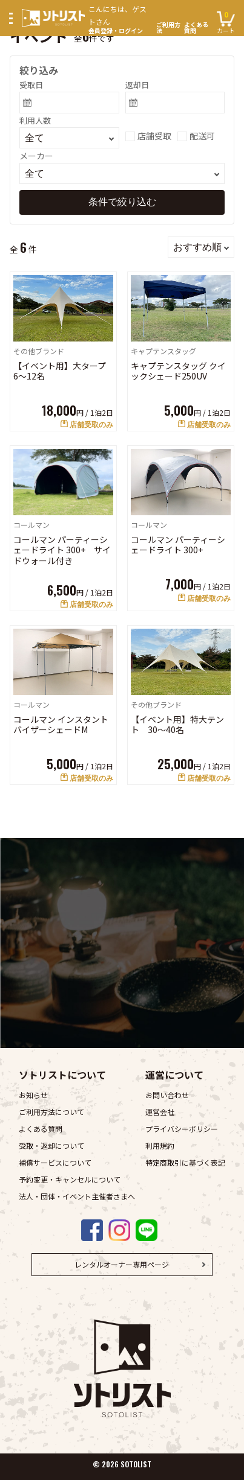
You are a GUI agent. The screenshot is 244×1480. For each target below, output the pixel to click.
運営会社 (159, 1112)
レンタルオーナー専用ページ (121, 1264)
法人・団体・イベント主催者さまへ (77, 1196)
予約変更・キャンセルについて (69, 1179)
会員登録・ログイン (120, 18)
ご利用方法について (51, 1112)
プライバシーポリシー (181, 1128)
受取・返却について (51, 1145)
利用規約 (159, 1145)
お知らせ (33, 1095)
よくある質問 (196, 28)
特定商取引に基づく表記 (185, 1162)
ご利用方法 (168, 28)
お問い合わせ (167, 1095)
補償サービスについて (55, 1162)
